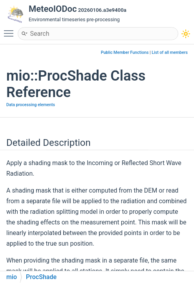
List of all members (170, 52)
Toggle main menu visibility (10, 30)
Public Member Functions (125, 52)
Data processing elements (30, 104)
